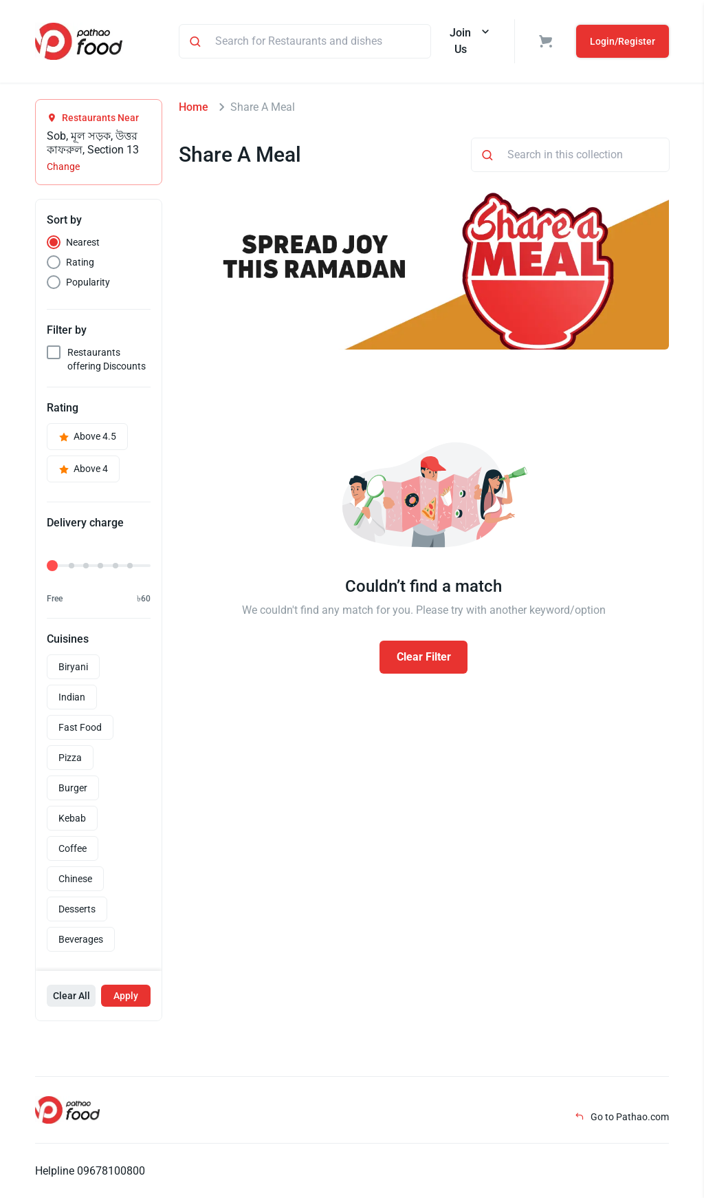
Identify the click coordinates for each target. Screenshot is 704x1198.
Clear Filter (424, 656)
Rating (80, 262)
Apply (125, 995)
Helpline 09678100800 (90, 1170)
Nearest (83, 242)
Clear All (71, 995)
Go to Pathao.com (622, 1116)
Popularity (88, 282)
